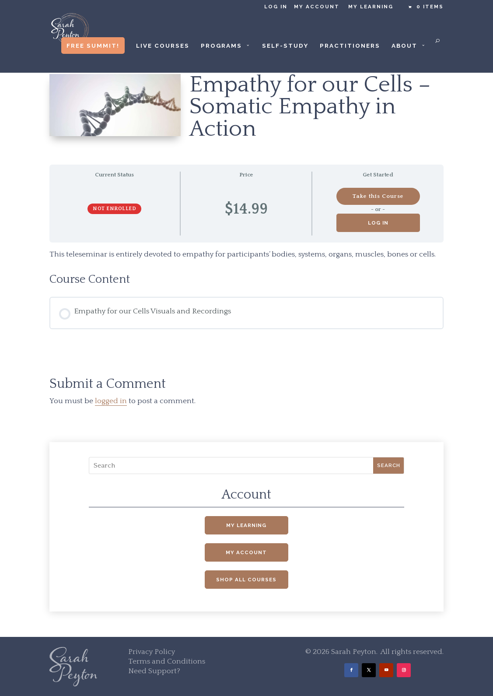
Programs (221, 45)
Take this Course (378, 196)
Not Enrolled (114, 208)
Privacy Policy (151, 651)
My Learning (370, 7)
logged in (111, 401)
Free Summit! (92, 45)
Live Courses (162, 45)
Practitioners (350, 45)
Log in (275, 7)
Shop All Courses (246, 579)
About (404, 45)
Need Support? (154, 671)
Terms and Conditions (166, 661)
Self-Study (285, 45)
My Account (316, 7)
